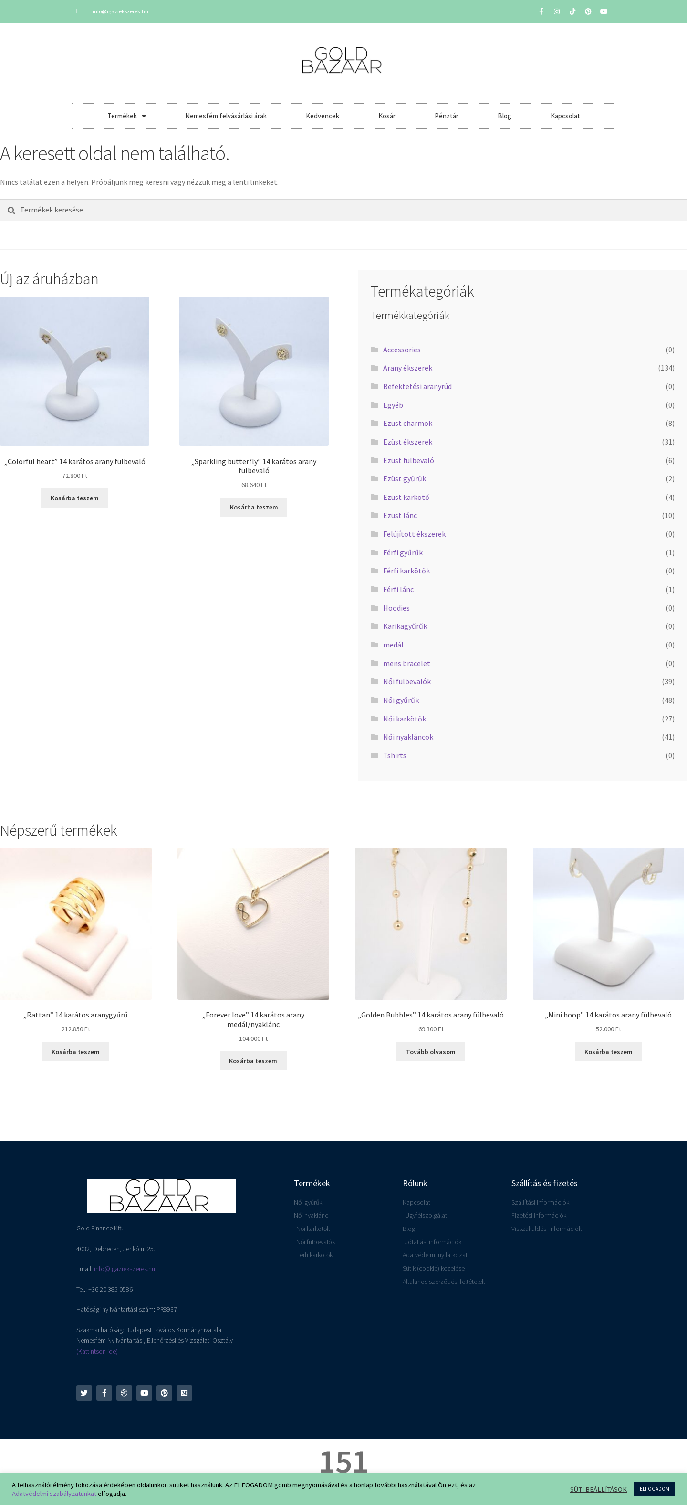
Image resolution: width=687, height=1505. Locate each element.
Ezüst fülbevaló (408, 460)
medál (393, 644)
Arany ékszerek (407, 367)
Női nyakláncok (408, 737)
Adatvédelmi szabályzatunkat (54, 1493)
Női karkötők (404, 718)
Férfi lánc (398, 589)
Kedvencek (322, 115)
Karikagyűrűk (405, 626)
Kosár (387, 115)
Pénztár (446, 115)
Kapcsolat (565, 115)
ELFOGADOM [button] (654, 1488)
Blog (504, 115)
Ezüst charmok (407, 423)
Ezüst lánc (400, 515)
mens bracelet (406, 663)
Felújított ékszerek (414, 534)
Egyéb (393, 405)
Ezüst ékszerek (407, 441)
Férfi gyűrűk (403, 552)
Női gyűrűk (401, 700)
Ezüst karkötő (406, 497)
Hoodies (396, 608)
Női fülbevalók (407, 681)
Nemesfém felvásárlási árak (226, 115)
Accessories (402, 349)
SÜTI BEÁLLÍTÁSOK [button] (598, 1489)
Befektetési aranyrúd (417, 386)
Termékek (126, 116)
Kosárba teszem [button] (75, 498)
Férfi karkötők (406, 570)
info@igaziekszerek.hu (124, 1268)
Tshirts (394, 755)
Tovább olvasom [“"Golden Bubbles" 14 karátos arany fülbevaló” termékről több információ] (431, 1052)
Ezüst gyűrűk (404, 478)
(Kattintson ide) (97, 1351)
